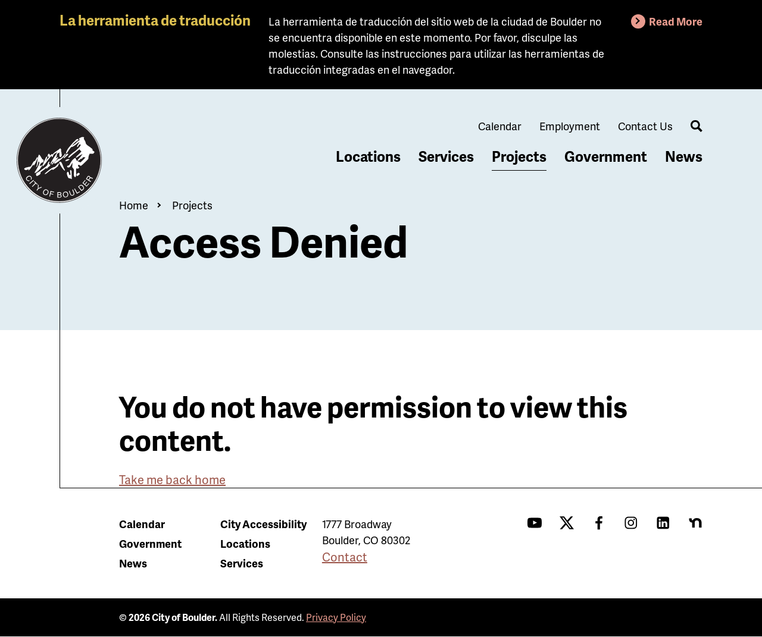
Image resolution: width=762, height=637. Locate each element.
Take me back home (172, 479)
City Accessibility (263, 523)
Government (605, 156)
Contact (344, 556)
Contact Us (645, 125)
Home (133, 204)
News (683, 156)
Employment (569, 125)
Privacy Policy (336, 617)
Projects (519, 156)
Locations (368, 156)
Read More (675, 21)
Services (446, 156)
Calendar (499, 125)
